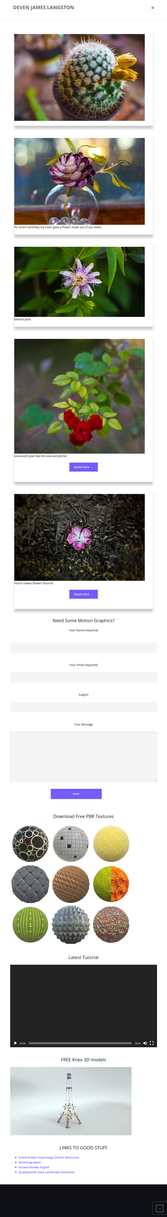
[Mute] (145, 1043)
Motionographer (30, 1162)
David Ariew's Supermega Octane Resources (49, 1157)
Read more (86, 468)
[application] (83, 1006)
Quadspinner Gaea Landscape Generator (47, 1172)
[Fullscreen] (152, 1043)
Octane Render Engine (34, 1167)
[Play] (15, 1043)
